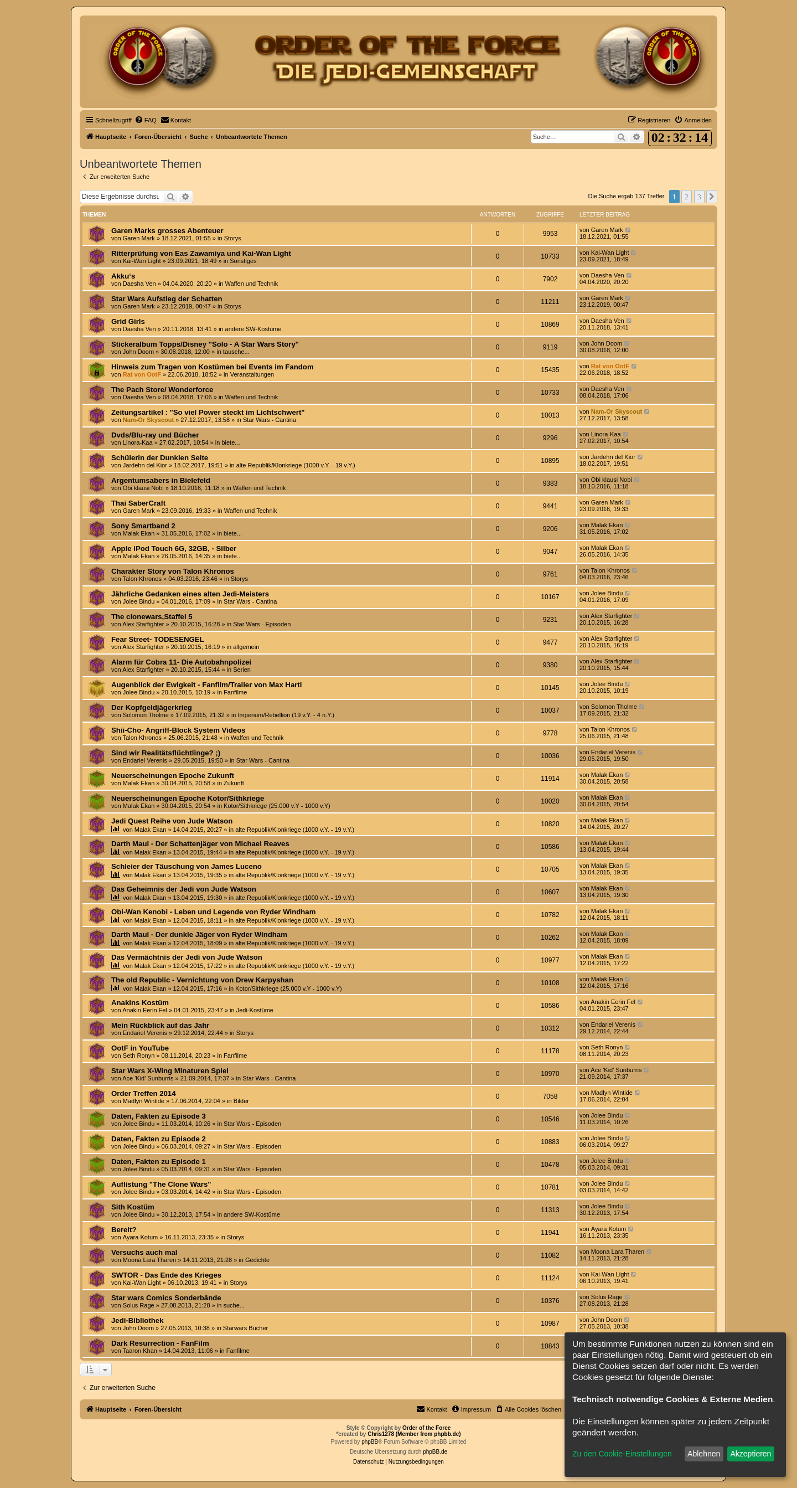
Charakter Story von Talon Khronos (172, 571)
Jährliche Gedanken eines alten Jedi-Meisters (190, 594)
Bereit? (123, 1230)
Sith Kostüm (132, 1207)
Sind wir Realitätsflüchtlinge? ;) (165, 753)
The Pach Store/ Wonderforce (162, 389)
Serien (242, 669)
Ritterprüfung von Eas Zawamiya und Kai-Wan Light (201, 253)
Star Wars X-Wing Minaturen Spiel (170, 1071)
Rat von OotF (142, 374)
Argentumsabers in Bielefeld (160, 480)
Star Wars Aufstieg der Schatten (166, 299)
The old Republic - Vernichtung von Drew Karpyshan (202, 980)
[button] (711, 196)
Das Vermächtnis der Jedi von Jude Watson (186, 957)
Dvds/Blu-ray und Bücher (155, 435)
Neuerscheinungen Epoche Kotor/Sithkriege (187, 798)
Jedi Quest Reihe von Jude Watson (171, 821)
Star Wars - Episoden (262, 624)
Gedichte (257, 1260)
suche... (234, 1305)
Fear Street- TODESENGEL (157, 639)
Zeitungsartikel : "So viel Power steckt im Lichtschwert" (208, 412)
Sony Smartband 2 (143, 526)
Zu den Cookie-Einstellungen (622, 1453)
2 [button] (687, 197)
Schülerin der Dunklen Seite (159, 458)
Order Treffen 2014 (143, 1093)
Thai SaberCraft (138, 503)
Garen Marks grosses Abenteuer (167, 230)
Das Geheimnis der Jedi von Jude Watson (183, 889)
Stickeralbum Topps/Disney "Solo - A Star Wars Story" (205, 344)
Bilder (241, 1101)
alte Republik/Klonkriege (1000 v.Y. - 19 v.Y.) (295, 465)
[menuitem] (145, 120)
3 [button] (699, 197)
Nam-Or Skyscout (148, 419)
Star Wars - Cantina (269, 419)
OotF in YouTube (140, 1048)
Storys (232, 238)
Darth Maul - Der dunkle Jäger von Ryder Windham (199, 934)
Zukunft (234, 783)
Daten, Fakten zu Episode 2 (158, 1139)
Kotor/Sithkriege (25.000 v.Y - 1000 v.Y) (277, 805)
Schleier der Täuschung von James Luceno (186, 866)
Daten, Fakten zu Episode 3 (158, 1116)
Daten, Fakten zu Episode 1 (158, 1161)
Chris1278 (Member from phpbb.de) (414, 1434)
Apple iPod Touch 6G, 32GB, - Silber (173, 548)
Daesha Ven (139, 283)
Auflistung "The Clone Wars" (161, 1184)
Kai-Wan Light (142, 261)
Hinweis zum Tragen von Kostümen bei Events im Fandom (212, 367)
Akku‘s (123, 276)
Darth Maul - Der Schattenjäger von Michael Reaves (200, 844)
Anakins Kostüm (140, 1002)
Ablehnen (703, 1453)
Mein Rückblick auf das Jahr (160, 1025)
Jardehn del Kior (145, 465)
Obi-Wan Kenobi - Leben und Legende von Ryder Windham (213, 912)
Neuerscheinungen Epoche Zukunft (172, 775)
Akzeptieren (750, 1453)
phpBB (369, 1442)
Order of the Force (426, 1428)
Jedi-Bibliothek (137, 1320)
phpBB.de (435, 1452)
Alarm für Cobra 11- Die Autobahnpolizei (181, 662)
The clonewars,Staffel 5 (152, 616)
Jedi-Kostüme (254, 1010)
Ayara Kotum (140, 1237)
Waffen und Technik (251, 283)
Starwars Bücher (245, 1328)
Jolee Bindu (139, 601)
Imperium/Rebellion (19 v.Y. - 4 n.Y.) (286, 715)
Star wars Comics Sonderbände (166, 1298)
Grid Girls (128, 321)
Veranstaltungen (252, 374)
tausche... (236, 351)
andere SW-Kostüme (253, 329)
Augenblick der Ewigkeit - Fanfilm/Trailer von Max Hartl (206, 685)
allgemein (246, 646)
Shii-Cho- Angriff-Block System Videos (178, 730)
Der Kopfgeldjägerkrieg (151, 707)
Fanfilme (235, 692)
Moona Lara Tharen (149, 1260)
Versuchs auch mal (144, 1252)
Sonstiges (243, 261)
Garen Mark (139, 238)
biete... (230, 442)
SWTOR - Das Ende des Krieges (166, 1275)
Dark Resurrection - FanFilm (160, 1343)
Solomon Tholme (146, 715)
